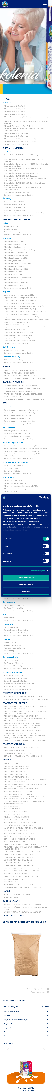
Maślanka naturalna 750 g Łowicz (16, 283)
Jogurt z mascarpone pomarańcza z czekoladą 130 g (23, 314)
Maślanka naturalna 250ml (13, 280)
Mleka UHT (8, 103)
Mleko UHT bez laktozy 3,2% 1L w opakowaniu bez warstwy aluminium (26, 118)
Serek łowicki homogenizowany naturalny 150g (21, 451)
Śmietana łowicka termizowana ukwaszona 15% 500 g (24, 213)
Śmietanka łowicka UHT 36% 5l (18, 792)
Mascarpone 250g (10, 491)
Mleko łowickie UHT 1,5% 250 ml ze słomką (20, 141)
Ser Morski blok (9, 618)
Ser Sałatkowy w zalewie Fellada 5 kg (21, 871)
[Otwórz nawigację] (48, 4)
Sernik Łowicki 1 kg (13, 397)
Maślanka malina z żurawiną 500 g (16, 258)
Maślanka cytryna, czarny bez (14, 261)
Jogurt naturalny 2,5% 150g (14, 330)
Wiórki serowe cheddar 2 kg (14, 648)
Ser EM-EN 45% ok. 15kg (13, 660)
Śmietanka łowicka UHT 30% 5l (18, 794)
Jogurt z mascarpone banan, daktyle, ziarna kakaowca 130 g (26, 311)
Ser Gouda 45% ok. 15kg (13, 666)
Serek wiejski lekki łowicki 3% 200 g (17, 433)
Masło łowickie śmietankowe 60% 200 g (22, 370)
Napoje (6, 891)
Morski (6, 614)
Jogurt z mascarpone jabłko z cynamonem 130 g (21, 317)
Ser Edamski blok (12, 809)
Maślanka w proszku (14, 750)
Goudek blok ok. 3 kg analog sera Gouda (23, 697)
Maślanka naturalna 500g (13, 274)
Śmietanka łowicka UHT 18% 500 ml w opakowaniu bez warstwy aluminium (24, 184)
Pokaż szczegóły (38, 570)
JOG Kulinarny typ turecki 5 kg (18, 865)
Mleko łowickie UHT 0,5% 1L (14, 114)
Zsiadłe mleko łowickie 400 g (15, 350)
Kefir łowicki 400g (11, 229)
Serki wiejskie (9, 427)
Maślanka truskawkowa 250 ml (15, 244)
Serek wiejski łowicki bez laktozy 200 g (18, 436)
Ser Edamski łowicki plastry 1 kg (19, 839)
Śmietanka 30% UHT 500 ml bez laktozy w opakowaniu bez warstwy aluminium (25, 179)
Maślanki (7, 238)
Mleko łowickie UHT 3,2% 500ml (16, 133)
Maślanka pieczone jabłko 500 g (15, 252)
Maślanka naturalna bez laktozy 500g (17, 277)
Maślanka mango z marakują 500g (16, 266)
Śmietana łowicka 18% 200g (14, 202)
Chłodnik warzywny (11, 356)
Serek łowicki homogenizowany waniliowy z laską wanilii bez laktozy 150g (26, 455)
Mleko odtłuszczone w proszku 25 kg (21, 748)
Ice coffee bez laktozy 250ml (17, 895)
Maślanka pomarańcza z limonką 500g (17, 263)
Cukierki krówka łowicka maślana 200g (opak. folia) (25, 908)
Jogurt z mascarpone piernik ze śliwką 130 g (20, 309)
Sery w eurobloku (10, 657)
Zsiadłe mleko (9, 347)
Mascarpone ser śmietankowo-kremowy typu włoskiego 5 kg (25, 848)
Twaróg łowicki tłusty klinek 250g (20, 386)
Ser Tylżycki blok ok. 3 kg (16, 812)
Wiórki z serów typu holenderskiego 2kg (19, 684)
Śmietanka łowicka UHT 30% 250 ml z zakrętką (21, 176)
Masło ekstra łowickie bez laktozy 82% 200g (25, 378)
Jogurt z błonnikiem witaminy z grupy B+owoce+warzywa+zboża (17, 323)
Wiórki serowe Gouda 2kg (13, 675)
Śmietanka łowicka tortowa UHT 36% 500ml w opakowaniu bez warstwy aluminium (26, 165)
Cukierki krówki (11, 901)
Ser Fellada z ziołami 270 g (13, 465)
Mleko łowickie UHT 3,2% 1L (14, 106)
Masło (6, 366)
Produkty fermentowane (16, 219)
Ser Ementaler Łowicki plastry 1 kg (20, 833)
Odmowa (26, 592)
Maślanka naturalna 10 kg (13, 285)
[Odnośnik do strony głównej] (5, 4)
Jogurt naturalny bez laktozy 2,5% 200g (18, 332)
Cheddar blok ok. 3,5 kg (12, 645)
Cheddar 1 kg (9, 651)
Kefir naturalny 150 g (12, 232)
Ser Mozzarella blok (11, 627)
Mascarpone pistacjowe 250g (15, 483)
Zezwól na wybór (26, 585)
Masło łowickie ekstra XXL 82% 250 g (21, 376)
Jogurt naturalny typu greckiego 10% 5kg (19, 341)
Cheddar (7, 639)
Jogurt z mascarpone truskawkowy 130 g (19, 295)
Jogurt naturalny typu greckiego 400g (18, 335)
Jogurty (6, 291)
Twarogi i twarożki (13, 382)
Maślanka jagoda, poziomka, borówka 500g (19, 250)
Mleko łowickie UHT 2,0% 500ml (16, 136)
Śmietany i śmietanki (13, 148)
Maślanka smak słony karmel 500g (16, 269)
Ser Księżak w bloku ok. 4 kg (17, 831)
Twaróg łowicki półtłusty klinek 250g (22, 388)
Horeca (7, 759)
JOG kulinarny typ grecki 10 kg (18, 857)
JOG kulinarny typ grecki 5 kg (18, 860)
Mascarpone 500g (10, 494)
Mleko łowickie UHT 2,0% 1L (14, 109)
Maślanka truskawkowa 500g (14, 247)
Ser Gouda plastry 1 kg (15, 842)
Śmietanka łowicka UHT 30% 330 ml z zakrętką (21, 173)
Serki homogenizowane (13, 442)
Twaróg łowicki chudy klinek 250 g (20, 391)
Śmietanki (7, 152)
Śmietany (7, 198)
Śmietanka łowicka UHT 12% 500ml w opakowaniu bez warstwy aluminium (24, 188)
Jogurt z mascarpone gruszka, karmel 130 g (20, 303)
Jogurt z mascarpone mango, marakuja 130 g (20, 298)
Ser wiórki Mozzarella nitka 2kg (15, 633)
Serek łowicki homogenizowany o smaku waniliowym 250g (25, 448)
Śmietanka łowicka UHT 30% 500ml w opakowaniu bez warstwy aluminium (24, 169)
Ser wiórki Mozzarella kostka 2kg (16, 630)
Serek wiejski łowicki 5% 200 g (15, 431)
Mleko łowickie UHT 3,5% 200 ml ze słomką (20, 139)
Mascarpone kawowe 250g (14, 480)
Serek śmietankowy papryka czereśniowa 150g (21, 410)
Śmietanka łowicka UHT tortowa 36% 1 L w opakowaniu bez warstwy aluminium (26, 156)
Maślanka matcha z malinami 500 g (16, 255)
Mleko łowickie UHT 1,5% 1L (14, 111)
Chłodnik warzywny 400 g (13, 360)
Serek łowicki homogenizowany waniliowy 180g (21, 446)
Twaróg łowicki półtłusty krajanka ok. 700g (25, 399)
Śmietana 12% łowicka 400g (14, 210)
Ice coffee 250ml (11, 897)
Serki (5, 403)
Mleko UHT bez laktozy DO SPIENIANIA (19, 126)
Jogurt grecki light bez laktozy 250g (17, 338)
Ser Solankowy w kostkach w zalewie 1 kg (24, 868)
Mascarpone (8, 477)
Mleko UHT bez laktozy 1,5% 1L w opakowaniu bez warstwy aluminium (26, 122)
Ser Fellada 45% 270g (12, 468)
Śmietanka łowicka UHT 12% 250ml (17, 192)
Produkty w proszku (14, 744)
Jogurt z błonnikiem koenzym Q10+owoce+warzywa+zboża (26, 327)
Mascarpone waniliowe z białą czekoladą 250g (21, 486)
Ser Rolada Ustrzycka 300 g (14, 605)
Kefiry (5, 223)
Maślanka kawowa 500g (13, 272)
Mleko (6, 99)
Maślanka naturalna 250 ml (14, 241)
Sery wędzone (9, 602)
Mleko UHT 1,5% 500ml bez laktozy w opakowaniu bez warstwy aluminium (24, 129)
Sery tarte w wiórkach (12, 672)
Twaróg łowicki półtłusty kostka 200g (23, 394)
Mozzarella (8, 624)
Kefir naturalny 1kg (11, 226)
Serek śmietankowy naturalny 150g (17, 418)
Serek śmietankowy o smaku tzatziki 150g (19, 413)
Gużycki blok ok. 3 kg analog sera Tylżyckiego (26, 699)
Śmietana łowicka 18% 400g (14, 205)
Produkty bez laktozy (15, 703)
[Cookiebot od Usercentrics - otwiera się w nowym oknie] (39, 497)
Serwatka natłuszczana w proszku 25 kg (18, 144)
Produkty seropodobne (15, 693)
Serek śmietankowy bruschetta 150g (17, 415)
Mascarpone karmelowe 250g (15, 489)
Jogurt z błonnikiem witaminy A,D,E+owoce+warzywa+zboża (26, 320)
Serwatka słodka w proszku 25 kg (20, 753)
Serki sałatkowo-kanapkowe (15, 462)
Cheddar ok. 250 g (11, 642)
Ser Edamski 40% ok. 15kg (13, 663)
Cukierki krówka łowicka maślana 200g (22, 905)
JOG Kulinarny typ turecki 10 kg (19, 863)
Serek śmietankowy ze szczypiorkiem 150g (19, 421)
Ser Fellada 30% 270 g (12, 471)
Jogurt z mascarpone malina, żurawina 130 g (20, 300)
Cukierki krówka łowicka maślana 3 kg (22, 912)
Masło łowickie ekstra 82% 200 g (19, 373)
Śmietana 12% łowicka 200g (14, 207)
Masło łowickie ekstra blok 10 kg (20, 844)
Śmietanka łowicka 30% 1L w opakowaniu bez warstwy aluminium (24, 160)
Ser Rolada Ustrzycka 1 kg (13, 608)
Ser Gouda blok (11, 806)
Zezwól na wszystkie (26, 578)
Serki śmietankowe (11, 407)
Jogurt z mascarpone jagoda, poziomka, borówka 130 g (24, 306)
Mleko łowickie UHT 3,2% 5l (16, 766)
